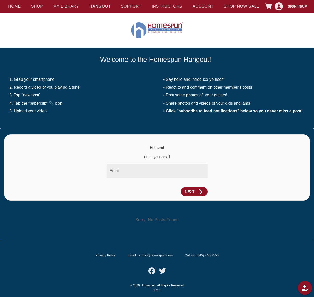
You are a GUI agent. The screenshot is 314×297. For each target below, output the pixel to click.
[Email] (157, 171)
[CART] (269, 6)
